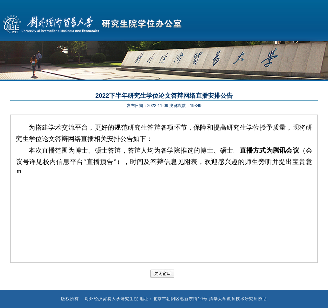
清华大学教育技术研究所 (233, 298)
